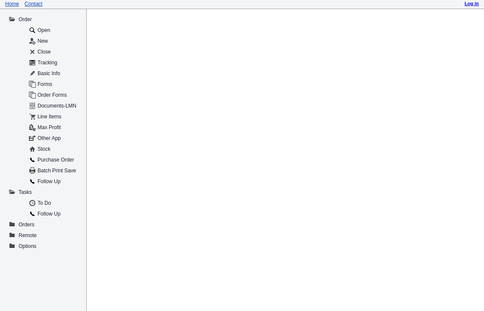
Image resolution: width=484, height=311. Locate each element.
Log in (472, 3)
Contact (33, 4)
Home (12, 4)
